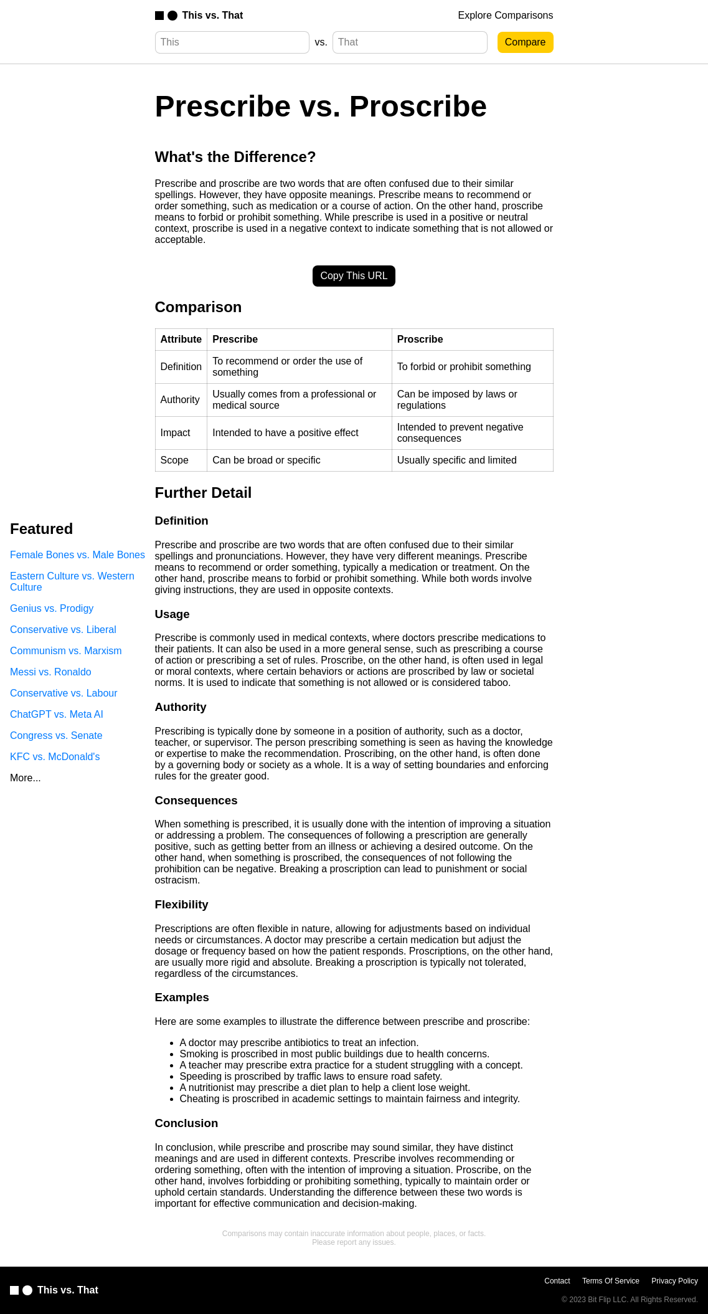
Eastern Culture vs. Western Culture (72, 582)
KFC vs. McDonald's (55, 756)
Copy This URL (353, 275)
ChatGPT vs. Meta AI (56, 714)
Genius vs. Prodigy (51, 608)
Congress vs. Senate (56, 735)
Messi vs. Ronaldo (51, 672)
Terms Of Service (611, 1281)
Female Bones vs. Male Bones (77, 555)
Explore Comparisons (506, 15)
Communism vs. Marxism (66, 650)
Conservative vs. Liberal (63, 629)
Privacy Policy (674, 1281)
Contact (557, 1281)
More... (25, 778)
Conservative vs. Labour (64, 693)
